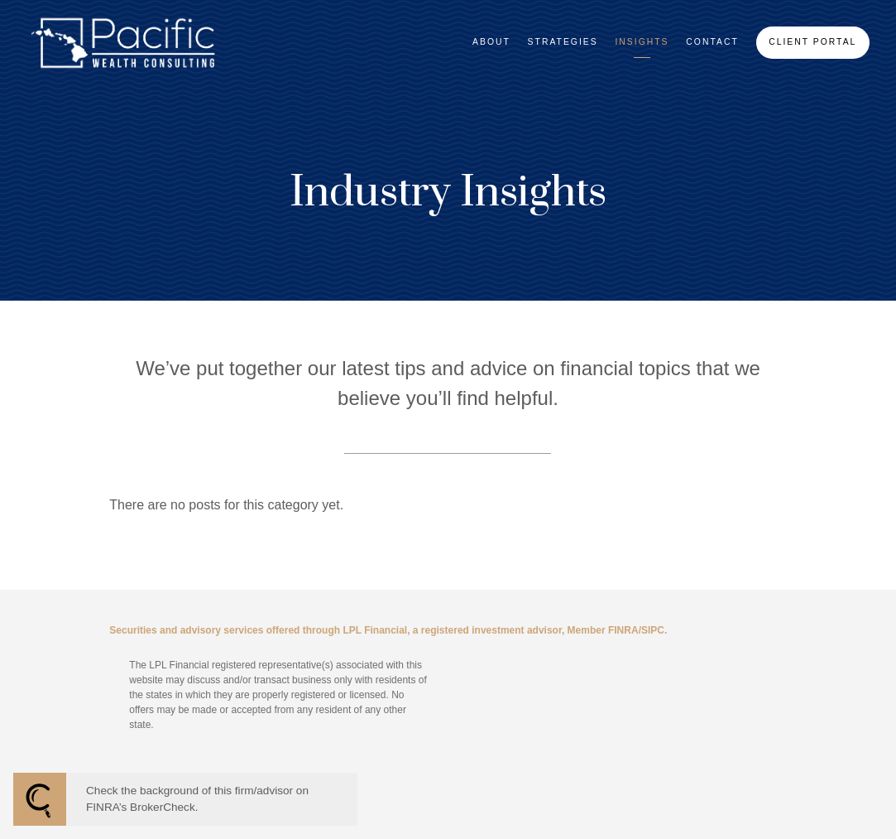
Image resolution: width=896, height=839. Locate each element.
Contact (712, 41)
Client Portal (812, 41)
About (491, 41)
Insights (641, 41)
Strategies (563, 41)
